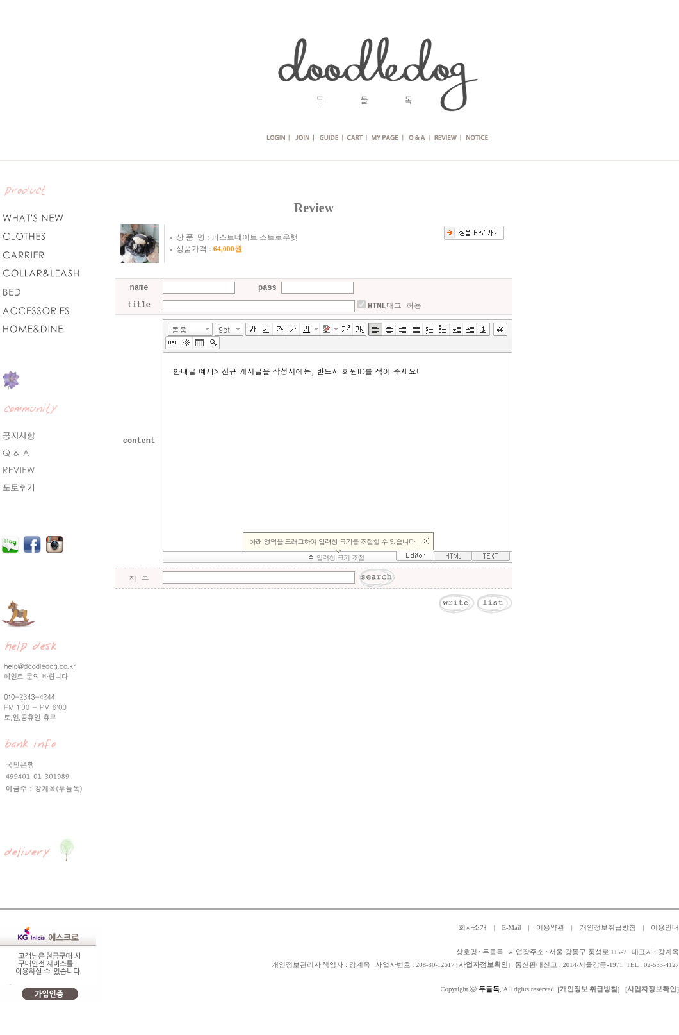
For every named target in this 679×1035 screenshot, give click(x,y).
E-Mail (511, 927)
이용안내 (665, 927)
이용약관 (550, 927)
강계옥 (359, 964)
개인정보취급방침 (608, 927)
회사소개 (473, 927)
